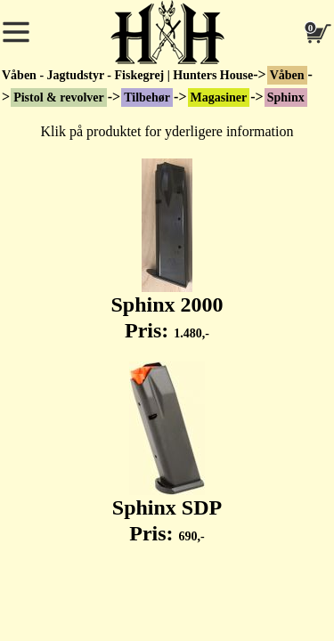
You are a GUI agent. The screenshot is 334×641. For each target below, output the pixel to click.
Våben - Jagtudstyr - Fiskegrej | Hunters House (127, 75)
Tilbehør (147, 97)
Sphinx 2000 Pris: (166, 250)
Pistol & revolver (58, 97)
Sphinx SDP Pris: (167, 453)
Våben (287, 75)
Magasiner (219, 97)
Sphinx (286, 97)
